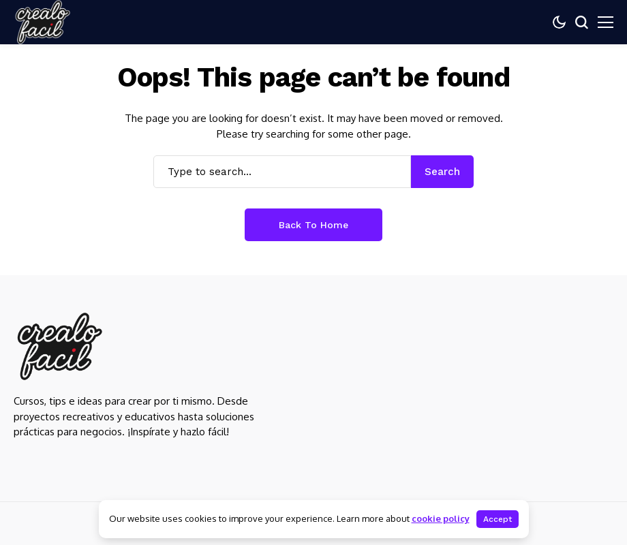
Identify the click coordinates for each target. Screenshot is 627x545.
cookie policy (441, 518)
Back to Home (313, 224)
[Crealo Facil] (60, 346)
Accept (497, 519)
